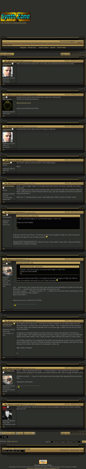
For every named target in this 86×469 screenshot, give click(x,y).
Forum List (32, 47)
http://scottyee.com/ (23, 103)
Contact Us (64, 450)
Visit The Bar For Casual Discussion (13, 23)
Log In (80, 41)
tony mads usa (8, 371)
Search (52, 47)
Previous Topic (7, 433)
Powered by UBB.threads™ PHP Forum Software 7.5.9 (43, 468)
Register (23, 47)
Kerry (16, 441)
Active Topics (44, 47)
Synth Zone (6, 43)
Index (19, 433)
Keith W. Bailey (8, 186)
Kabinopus (6, 64)
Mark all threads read (22, 449)
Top (3, 84)
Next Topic (29, 433)
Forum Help (61, 47)
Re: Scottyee (28, 61)
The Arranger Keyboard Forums (33, 43)
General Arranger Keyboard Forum (62, 43)
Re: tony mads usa (30, 321)
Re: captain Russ (30, 183)
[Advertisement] (63, 17)
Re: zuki (27, 259)
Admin (9, 441)
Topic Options (7, 54)
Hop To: (48, 441)
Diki (13, 441)
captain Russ (7, 324)
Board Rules (7, 449)
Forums (16, 43)
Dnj (3, 98)
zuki (4, 215)
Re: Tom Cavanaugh (31, 95)
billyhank (6, 163)
